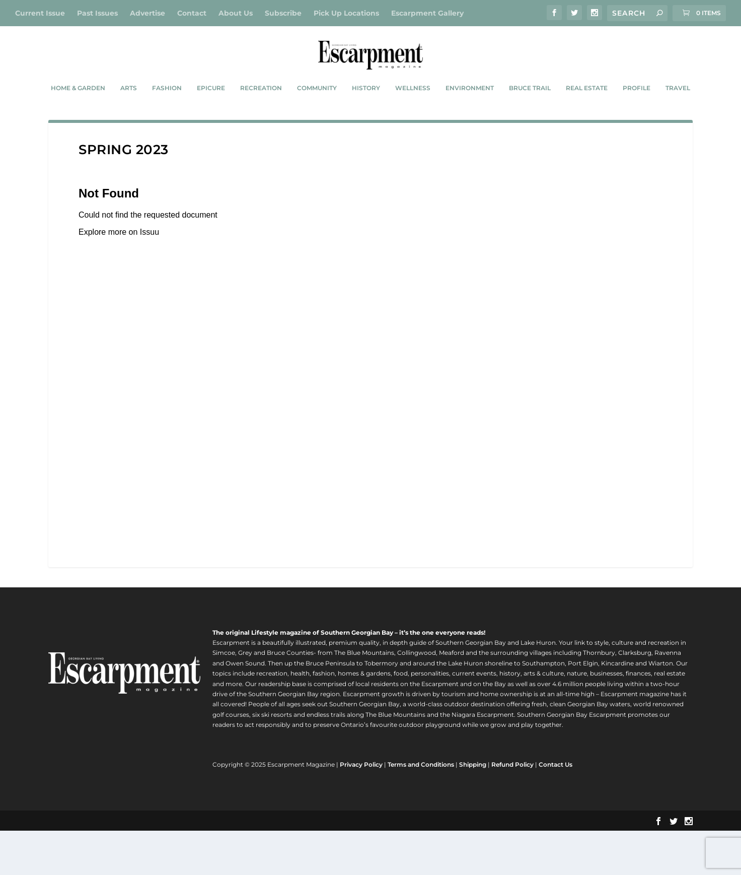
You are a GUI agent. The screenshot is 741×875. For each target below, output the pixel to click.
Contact (191, 13)
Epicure (211, 112)
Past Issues (97, 13)
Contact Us (555, 809)
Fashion (167, 112)
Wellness (412, 112)
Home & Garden (78, 112)
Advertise (147, 13)
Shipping (472, 809)
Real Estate (587, 112)
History (366, 112)
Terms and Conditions (421, 809)
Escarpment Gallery (427, 13)
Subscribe (283, 13)
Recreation (261, 112)
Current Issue (40, 13)
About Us (235, 13)
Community (317, 112)
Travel (677, 112)
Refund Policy (512, 809)
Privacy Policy (361, 809)
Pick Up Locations (346, 13)
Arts (128, 112)
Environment (470, 112)
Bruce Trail (530, 112)
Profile (636, 112)
